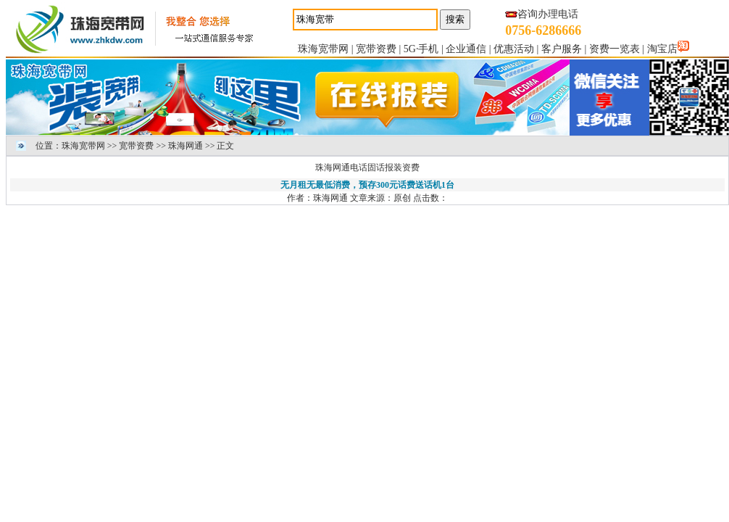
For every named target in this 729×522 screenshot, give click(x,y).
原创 (402, 198)
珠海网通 (185, 146)
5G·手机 (421, 49)
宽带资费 (376, 49)
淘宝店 (662, 49)
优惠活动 (513, 49)
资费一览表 (614, 49)
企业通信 (466, 49)
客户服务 (561, 49)
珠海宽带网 (323, 49)
